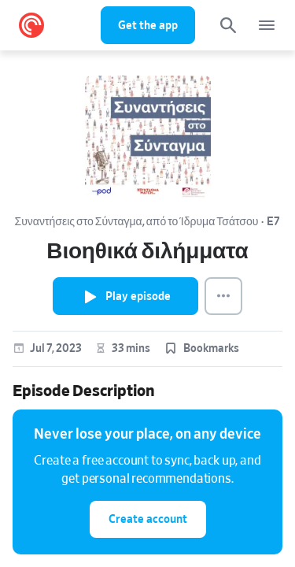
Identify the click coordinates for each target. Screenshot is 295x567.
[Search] (228, 25)
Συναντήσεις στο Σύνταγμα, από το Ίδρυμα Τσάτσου (137, 222)
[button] (201, 349)
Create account (148, 519)
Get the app (148, 26)
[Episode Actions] (223, 296)
